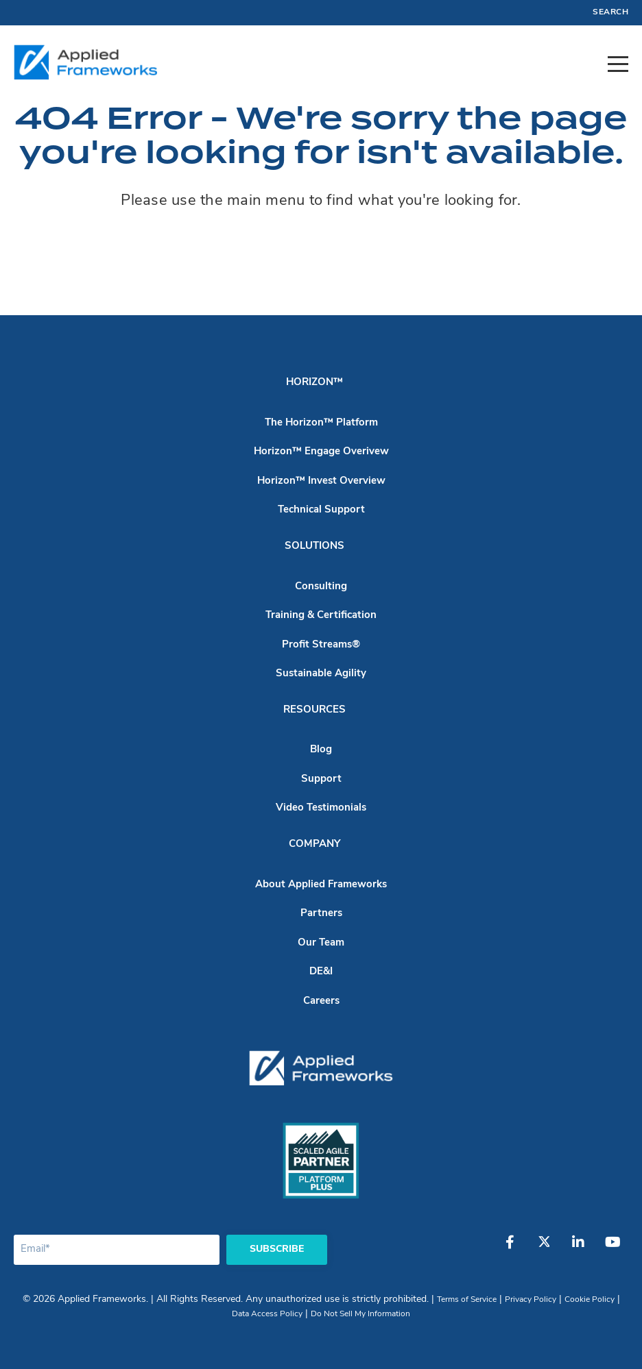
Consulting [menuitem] (321, 587)
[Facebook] (509, 1249)
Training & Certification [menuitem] (321, 615)
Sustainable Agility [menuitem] (321, 674)
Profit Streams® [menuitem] (321, 645)
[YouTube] (612, 1249)
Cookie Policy (589, 1300)
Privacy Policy (530, 1300)
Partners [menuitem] (321, 914)
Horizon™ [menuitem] (314, 383)
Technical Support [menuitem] (321, 510)
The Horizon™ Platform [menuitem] (321, 423)
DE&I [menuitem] (321, 972)
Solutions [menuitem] (314, 546)
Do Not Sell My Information (360, 1314)
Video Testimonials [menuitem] (321, 808)
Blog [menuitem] (321, 750)
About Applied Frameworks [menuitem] (321, 885)
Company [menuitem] (314, 844)
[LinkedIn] (578, 1249)
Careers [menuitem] (321, 1001)
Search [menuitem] (610, 12)
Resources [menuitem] (314, 710)
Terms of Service (467, 1300)
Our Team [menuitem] (321, 943)
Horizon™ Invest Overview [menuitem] (321, 481)
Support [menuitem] (321, 779)
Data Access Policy (267, 1314)
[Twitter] (544, 1249)
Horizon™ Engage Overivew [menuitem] (321, 452)
